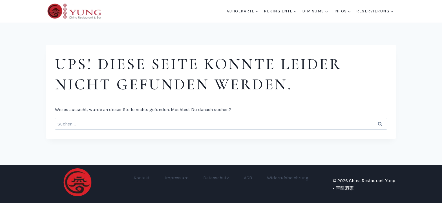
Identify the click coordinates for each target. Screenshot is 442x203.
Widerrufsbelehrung (287, 177)
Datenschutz (216, 177)
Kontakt (142, 177)
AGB (248, 177)
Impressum (177, 177)
